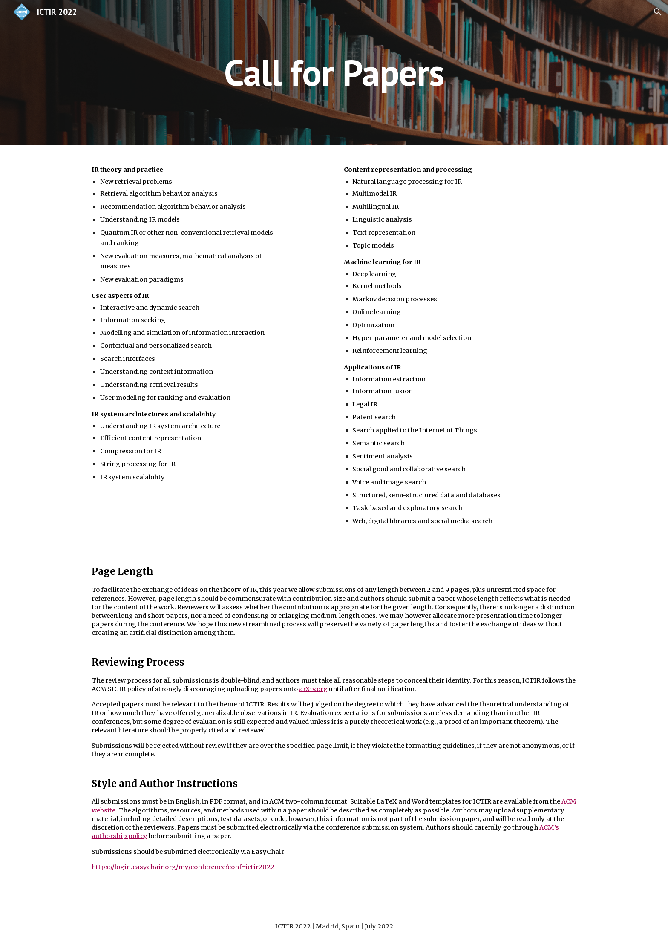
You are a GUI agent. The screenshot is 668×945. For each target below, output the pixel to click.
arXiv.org (313, 689)
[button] (658, 12)
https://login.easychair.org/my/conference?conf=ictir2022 (183, 867)
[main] (334, 72)
